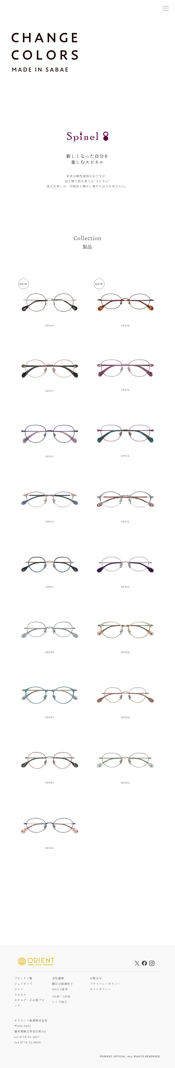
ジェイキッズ (23, 984)
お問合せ (96, 978)
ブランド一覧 (23, 978)
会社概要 (58, 978)
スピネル (20, 995)
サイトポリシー (100, 989)
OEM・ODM (61, 996)
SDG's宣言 (60, 989)
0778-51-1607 (30, 1037)
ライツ (18, 989)
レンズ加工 (59, 1002)
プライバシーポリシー (105, 984)
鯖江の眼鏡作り (62, 984)
